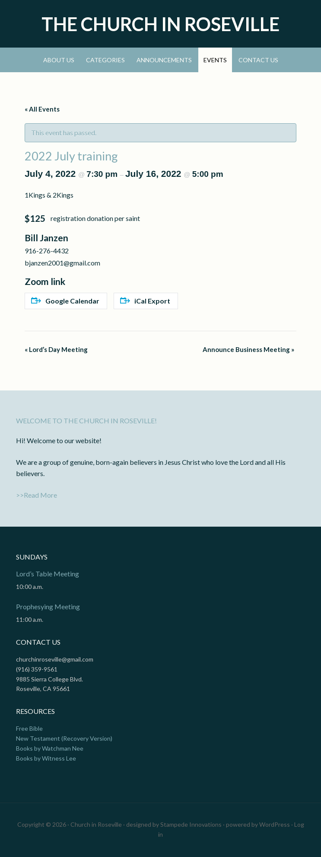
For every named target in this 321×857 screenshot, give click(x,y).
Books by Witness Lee (46, 758)
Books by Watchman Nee (49, 748)
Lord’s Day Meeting (56, 349)
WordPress (274, 824)
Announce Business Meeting (248, 349)
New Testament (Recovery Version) (64, 738)
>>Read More (36, 495)
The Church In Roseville (160, 24)
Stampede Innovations (191, 824)
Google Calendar (65, 301)
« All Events (42, 109)
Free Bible (29, 728)
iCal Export (145, 301)
